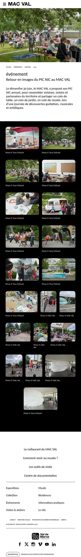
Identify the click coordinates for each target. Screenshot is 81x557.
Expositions (12, 488)
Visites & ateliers (15, 510)
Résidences (44, 495)
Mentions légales (24, 520)
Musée (42, 488)
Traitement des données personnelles (45, 520)
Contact (13, 520)
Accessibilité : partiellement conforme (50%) (22, 524)
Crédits (63, 520)
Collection (11, 495)
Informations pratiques (51, 502)
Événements (13, 502)
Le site (42, 510)
